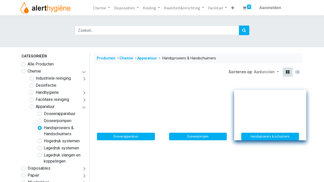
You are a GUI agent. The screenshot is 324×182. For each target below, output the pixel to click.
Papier (33, 175)
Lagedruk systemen (61, 148)
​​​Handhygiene (47, 92)
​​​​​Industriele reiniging (53, 78)
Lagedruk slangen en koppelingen (62, 158)
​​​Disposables (39, 168)
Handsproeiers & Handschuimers (59, 130)
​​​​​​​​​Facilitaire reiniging (52, 99)
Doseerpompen (57, 120)
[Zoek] (244, 30)
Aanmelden (270, 8)
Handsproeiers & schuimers (270, 136)
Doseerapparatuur (59, 113)
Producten (106, 58)
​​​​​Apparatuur (45, 106)
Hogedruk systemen (62, 141)
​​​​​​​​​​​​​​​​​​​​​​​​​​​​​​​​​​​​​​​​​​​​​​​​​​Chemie (34, 71)
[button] (232, 8)
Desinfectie (46, 85)
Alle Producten (41, 64)
